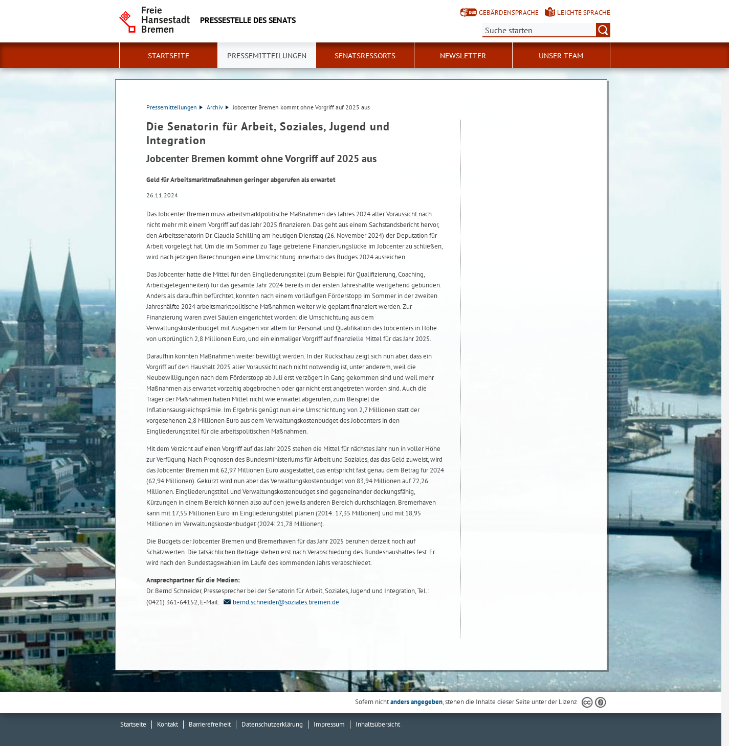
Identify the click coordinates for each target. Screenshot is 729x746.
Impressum (329, 724)
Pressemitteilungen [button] (266, 55)
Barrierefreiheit (210, 724)
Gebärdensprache (509, 12)
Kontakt (167, 724)
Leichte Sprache (583, 12)
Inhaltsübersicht (378, 724)
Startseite (168, 55)
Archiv (218, 107)
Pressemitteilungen (174, 107)
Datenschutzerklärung (272, 724)
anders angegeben (416, 701)
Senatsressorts (365, 55)
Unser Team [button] (561, 55)
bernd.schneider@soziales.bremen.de (280, 602)
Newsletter (463, 55)
